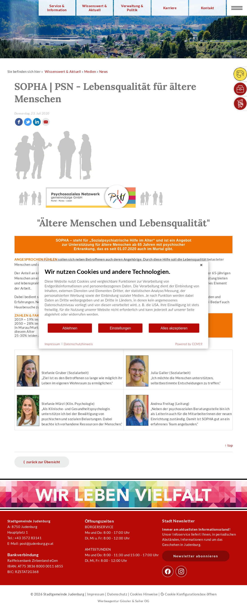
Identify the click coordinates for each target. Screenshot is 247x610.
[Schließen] (201, 265)
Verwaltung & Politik (132, 8)
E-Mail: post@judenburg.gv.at (30, 543)
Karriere (170, 8)
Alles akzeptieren (174, 328)
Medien (90, 71)
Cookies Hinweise (144, 594)
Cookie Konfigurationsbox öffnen (188, 594)
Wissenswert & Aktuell (94, 8)
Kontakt (207, 8)
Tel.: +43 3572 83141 (24, 538)
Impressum (95, 594)
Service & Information (57, 8)
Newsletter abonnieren (195, 556)
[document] (124, 295)
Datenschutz (117, 594)
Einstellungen (120, 328)
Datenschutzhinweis (78, 344)
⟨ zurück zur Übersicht (41, 462)
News (103, 71)
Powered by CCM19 (189, 344)
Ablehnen (69, 328)
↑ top (229, 445)
